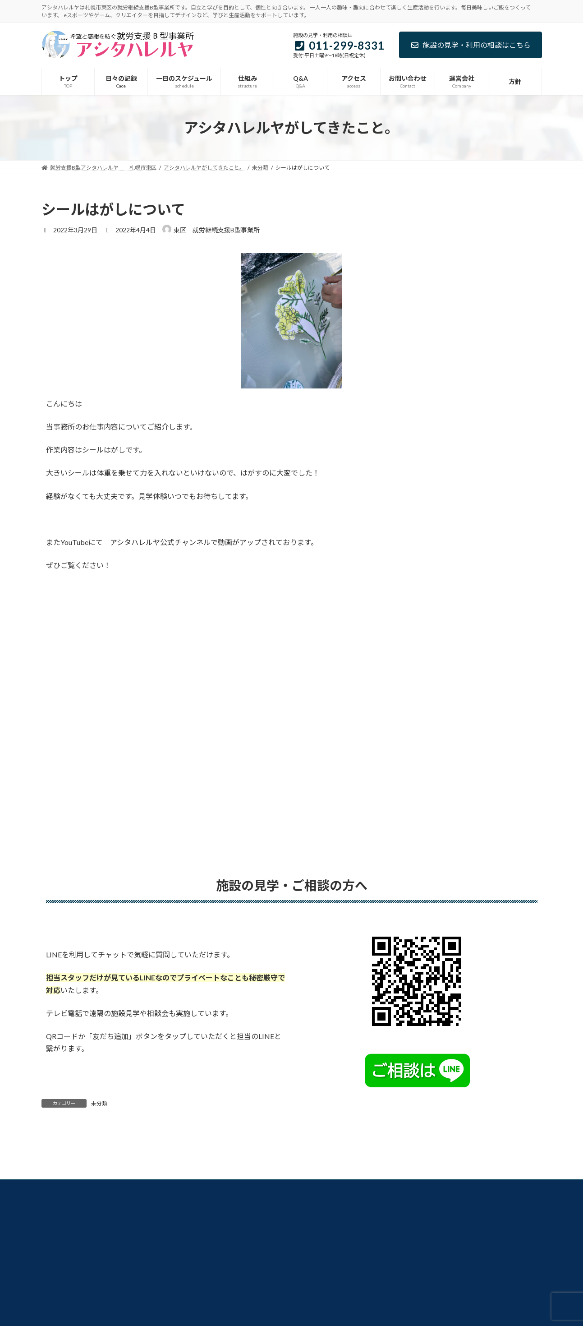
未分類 (99, 1103)
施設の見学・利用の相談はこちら (470, 45)
